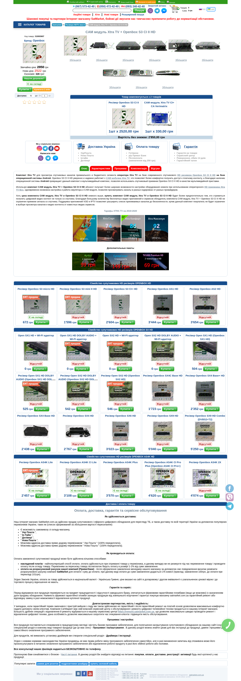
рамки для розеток (47, 663)
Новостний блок (126, 2)
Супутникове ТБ (102, 679)
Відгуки (155, 168)
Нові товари (111, 14)
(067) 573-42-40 (85, 6)
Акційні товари (82, 14)
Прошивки (120, 168)
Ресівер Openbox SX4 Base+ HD (205, 375)
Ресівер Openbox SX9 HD (162, 415)
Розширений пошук (133, 14)
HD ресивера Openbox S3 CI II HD (196, 175)
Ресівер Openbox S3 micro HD (36, 288)
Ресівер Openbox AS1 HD (162, 288)
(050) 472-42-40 (109, 6)
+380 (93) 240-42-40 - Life (132, 678)
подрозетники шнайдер (74, 663)
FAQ (161, 2)
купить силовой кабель (104, 663)
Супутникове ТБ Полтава (106, 669)
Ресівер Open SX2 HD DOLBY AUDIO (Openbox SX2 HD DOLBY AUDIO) (78, 379)
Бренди (171, 2)
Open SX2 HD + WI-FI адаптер (121, 335)
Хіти (97, 14)
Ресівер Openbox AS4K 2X (205, 462)
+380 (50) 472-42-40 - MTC (133, 676)
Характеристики (101, 168)
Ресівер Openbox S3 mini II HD (78, 288)
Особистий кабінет (75, 2)
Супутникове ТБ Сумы (105, 677)
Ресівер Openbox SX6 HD (120, 415)
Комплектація (139, 168)
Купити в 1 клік (42, 89)
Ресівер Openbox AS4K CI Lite (78, 462)
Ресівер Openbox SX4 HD (78, 415)
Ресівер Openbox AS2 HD (205, 288)
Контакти (110, 2)
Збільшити (75, 48)
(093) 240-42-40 (135, 6)
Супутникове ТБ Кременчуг (107, 675)
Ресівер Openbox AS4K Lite (36, 462)
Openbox (38, 40)
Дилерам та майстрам (145, 2)
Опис (84, 168)
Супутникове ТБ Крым (105, 673)
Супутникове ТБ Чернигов (107, 671)
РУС (202, 9)
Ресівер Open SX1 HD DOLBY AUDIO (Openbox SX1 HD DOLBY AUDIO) (36, 379)
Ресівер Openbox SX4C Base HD (162, 375)
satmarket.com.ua (196, 675)
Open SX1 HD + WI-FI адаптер (36, 335)
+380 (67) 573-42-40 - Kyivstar (134, 674)
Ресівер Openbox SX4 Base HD (36, 415)
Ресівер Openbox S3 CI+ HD (120, 288)
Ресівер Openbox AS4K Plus (120, 462)
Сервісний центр (95, 2)
